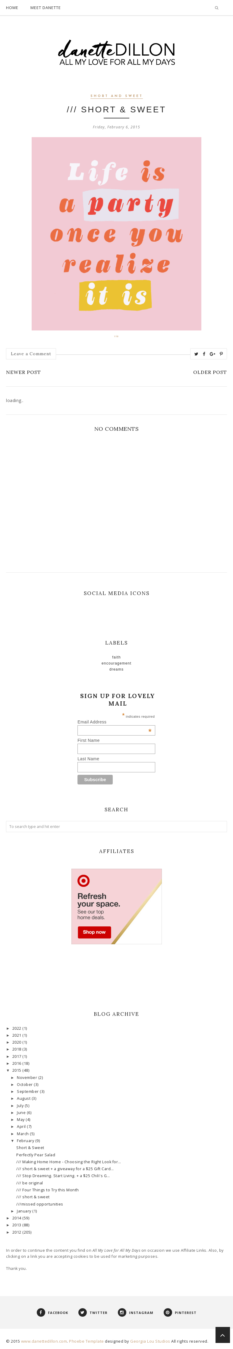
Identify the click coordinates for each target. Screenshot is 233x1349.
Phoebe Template (86, 1341)
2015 (17, 1070)
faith (116, 657)
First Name (88, 740)
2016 (17, 1063)
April (22, 1126)
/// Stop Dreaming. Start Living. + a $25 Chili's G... (63, 1175)
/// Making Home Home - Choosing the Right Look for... (68, 1161)
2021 (17, 1035)
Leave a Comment (31, 353)
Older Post (210, 372)
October (25, 1084)
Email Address (114, 722)
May (21, 1119)
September (28, 1091)
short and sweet (116, 96)
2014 (17, 1218)
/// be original (29, 1183)
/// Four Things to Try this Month (47, 1190)
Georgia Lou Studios (150, 1341)
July (21, 1105)
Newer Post (23, 372)
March (23, 1133)
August (24, 1098)
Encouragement (116, 663)
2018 (17, 1049)
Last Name (88, 758)
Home (12, 7)
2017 (17, 1056)
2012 (17, 1232)
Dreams (116, 669)
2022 (17, 1028)
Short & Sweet (30, 1147)
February (26, 1140)
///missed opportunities (39, 1204)
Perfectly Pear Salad (35, 1154)
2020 (17, 1042)
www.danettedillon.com (44, 1341)
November (27, 1077)
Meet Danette (45, 7)
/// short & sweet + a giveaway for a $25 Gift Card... (65, 1168)
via (116, 336)
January (24, 1211)
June (22, 1112)
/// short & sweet (33, 1196)
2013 (17, 1225)
